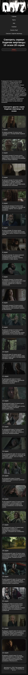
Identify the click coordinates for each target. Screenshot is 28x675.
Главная (14, 16)
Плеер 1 (14, 49)
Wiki (14, 23)
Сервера (14, 26)
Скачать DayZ (14, 30)
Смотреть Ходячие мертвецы (14, 33)
